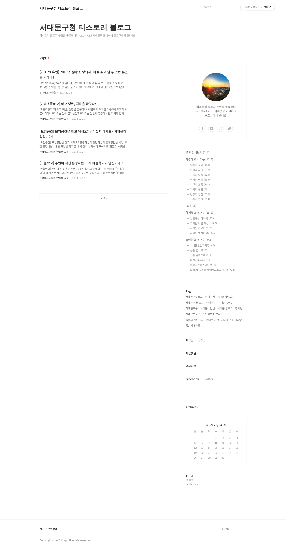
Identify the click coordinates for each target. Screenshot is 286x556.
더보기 (104, 198)
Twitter (208, 379)
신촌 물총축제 (200, 255)
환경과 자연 (200, 170)
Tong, (239, 320)
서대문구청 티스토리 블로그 (61, 8)
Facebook (192, 379)
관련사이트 (227, 529)
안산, (213, 308)
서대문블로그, (193, 314)
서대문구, (211, 302)
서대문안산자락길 (202, 245)
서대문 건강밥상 (201, 228)
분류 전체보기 (198, 152)
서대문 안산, (213, 320)
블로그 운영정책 (48, 529)
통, (187, 325)
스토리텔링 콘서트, (213, 314)
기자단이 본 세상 (203, 223)
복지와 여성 (200, 180)
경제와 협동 (200, 175)
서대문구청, (227, 320)
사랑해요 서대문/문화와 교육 (54, 118)
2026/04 (216, 425)
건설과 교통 (200, 184)
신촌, (228, 314)
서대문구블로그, (194, 297)
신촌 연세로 (199, 250)
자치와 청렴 (199, 189)
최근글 (190, 340)
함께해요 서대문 (48, 92)
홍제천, (239, 308)
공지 (191, 206)
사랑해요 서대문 (199, 159)
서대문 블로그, (225, 308)
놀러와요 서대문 (199, 240)
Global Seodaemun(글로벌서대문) (212, 270)
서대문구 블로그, (195, 302)
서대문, (204, 308)
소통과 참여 (200, 199)
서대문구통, (192, 308)
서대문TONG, (225, 302)
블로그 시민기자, (195, 320)
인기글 (201, 340)
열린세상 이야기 (202, 218)
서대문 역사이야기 (203, 233)
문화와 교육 (200, 165)
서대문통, (195, 325)
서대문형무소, (225, 297)
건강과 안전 (200, 194)
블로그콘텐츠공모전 (203, 265)
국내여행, (210, 297)
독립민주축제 (200, 260)
